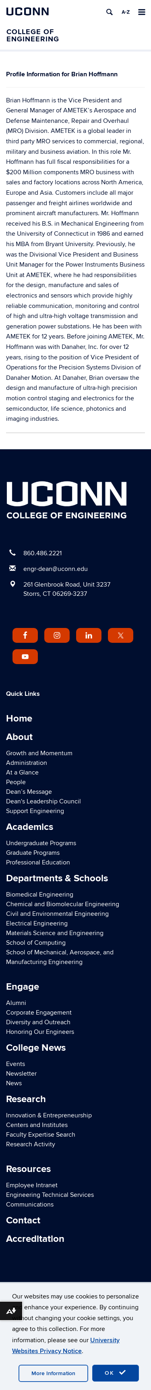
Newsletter (21, 1074)
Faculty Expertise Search (40, 1135)
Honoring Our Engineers (40, 1032)
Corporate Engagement (39, 1013)
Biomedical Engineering (39, 895)
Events (15, 1064)
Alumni (16, 1003)
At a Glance (22, 772)
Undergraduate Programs (41, 843)
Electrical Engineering (37, 923)
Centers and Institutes (37, 1125)
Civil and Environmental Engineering (57, 914)
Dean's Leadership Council (43, 801)
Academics (29, 827)
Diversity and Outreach (38, 1022)
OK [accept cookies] (115, 1372)
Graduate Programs (33, 853)
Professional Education (38, 862)
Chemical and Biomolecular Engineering (62, 904)
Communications (30, 1204)
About (19, 737)
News (14, 1083)
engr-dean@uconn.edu (55, 569)
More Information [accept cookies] (53, 1373)
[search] (109, 12)
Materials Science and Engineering (54, 933)
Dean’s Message (29, 792)
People (16, 782)
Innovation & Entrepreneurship (49, 1115)
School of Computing (36, 943)
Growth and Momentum (39, 753)
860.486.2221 (42, 553)
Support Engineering (35, 811)
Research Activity (30, 1144)
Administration (26, 763)
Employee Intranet (32, 1185)
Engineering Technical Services (50, 1195)
